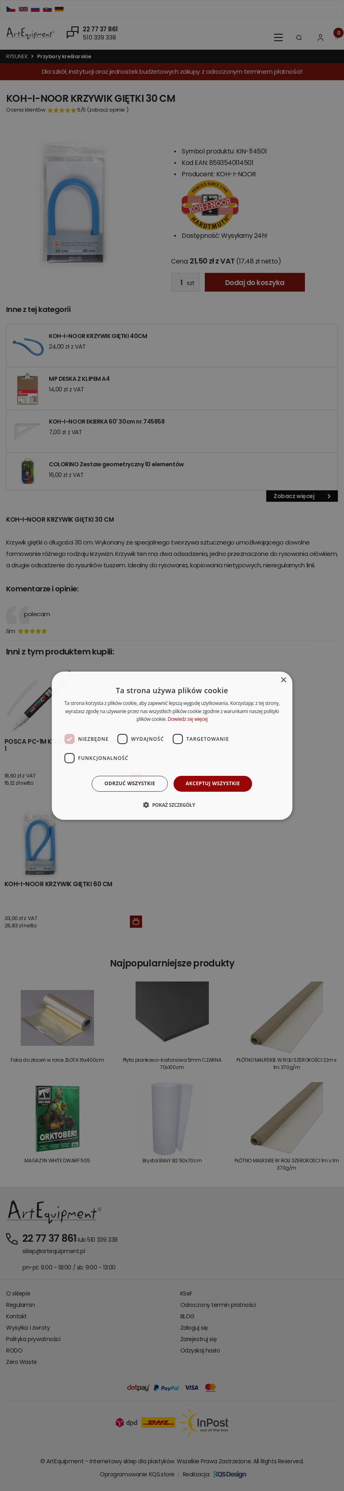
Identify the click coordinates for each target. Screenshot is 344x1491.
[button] (172, 805)
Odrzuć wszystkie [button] (130, 783)
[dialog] (172, 745)
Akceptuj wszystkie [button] (213, 783)
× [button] (283, 680)
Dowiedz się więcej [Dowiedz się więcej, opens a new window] (188, 719)
